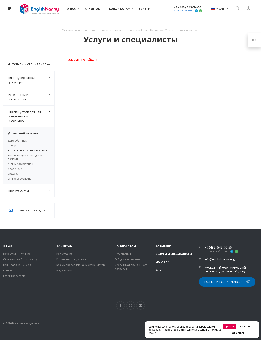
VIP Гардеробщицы (20, 178)
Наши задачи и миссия (17, 265)
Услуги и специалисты (173, 254)
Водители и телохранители (27, 150)
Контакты (9, 270)
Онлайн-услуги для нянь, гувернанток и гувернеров (31, 116)
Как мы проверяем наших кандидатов (80, 265)
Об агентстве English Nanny (20, 259)
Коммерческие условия (71, 259)
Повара (13, 145)
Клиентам (64, 246)
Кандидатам (125, 246)
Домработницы (17, 140)
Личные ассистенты (20, 164)
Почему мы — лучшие (16, 254)
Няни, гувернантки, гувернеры (31, 79)
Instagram (130, 305)
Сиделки (13, 173)
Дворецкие (15, 168)
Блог (159, 269)
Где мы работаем (14, 276)
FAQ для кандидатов (127, 259)
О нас (7, 246)
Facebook (120, 305)
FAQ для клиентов (67, 270)
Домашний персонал (31, 133)
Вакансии (163, 246)
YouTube (140, 305)
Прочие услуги (31, 190)
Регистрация (64, 254)
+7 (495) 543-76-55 (187, 7)
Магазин (162, 261)
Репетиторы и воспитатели (31, 96)
